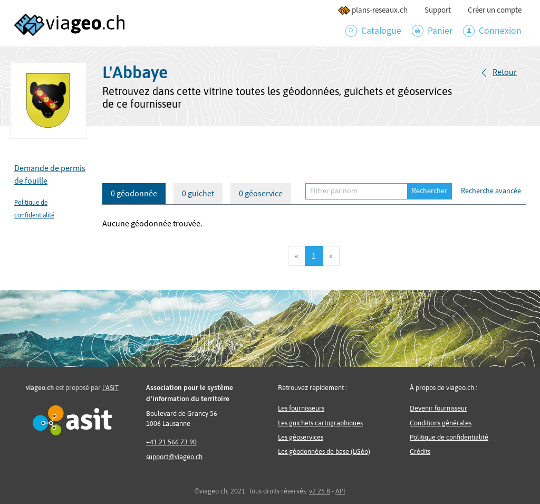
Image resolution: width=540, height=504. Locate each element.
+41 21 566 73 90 (171, 442)
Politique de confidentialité (449, 437)
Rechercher (429, 191)
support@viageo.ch (174, 457)
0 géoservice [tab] (261, 193)
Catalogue (373, 30)
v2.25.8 (319, 491)
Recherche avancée (491, 191)
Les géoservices (300, 437)
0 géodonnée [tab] (134, 193)
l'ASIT (110, 388)
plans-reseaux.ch (373, 10)
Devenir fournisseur (438, 408)
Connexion (492, 30)
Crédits (420, 451)
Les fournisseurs (301, 408)
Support (438, 10)
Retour (505, 72)
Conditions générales (440, 423)
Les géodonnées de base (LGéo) (324, 451)
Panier (432, 30)
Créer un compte (495, 10)
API (340, 491)
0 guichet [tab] (198, 193)
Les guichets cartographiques (320, 423)
